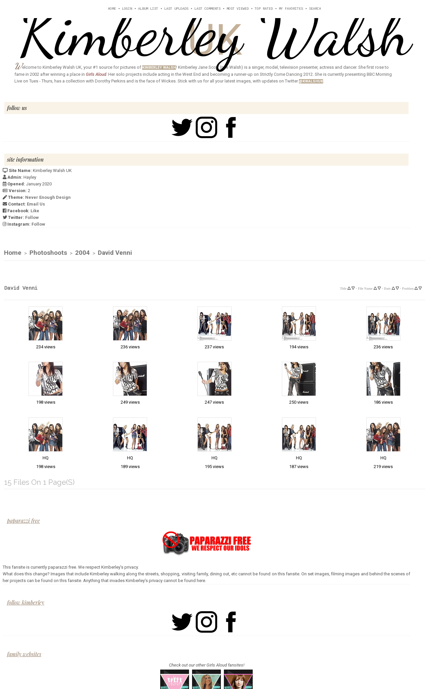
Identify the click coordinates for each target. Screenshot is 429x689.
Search (315, 9)
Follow (32, 217)
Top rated (264, 9)
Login (127, 9)
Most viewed (238, 9)
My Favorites (291, 9)
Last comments (207, 9)
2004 (82, 253)
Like (34, 210)
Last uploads (176, 9)
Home (112, 9)
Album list (148, 9)
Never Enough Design (48, 197)
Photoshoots (48, 253)
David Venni (115, 253)
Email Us (36, 204)
